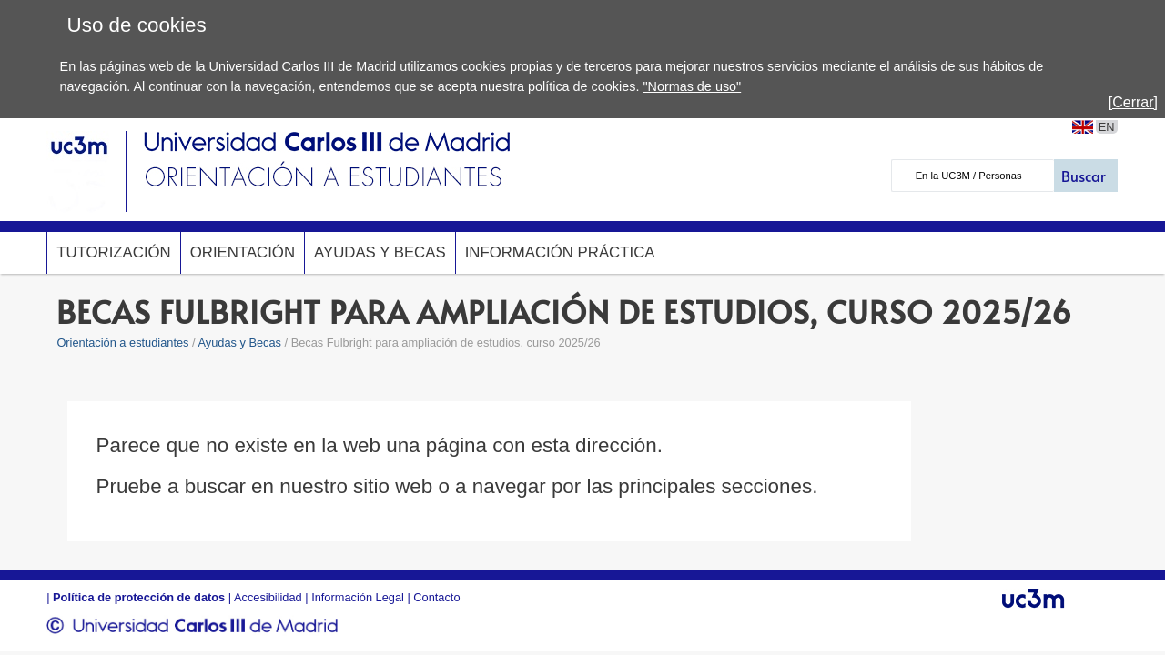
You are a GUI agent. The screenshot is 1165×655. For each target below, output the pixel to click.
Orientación (242, 252)
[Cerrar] (1133, 102)
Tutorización (113, 252)
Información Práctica (560, 252)
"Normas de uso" (692, 86)
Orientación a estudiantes (122, 342)
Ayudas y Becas (380, 252)
